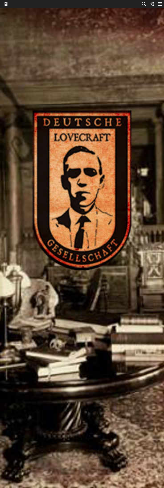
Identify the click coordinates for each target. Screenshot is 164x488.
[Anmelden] (152, 4)
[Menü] (160, 4)
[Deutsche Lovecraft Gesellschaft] (6, 4)
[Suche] (144, 4)
